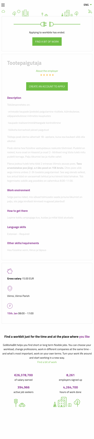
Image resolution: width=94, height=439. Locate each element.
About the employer (47, 71)
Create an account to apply (47, 86)
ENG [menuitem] (86, 5)
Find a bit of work (47, 42)
